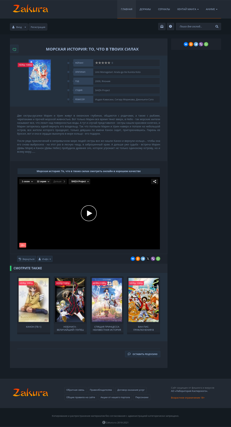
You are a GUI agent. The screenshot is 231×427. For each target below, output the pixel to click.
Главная (126, 9)
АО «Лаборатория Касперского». (189, 391)
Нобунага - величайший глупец (70, 328)
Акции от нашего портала (115, 397)
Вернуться (26, 259)
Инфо (45, 259)
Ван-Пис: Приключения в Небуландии (143, 328)
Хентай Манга (188, 9)
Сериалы (164, 9)
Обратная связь (75, 389)
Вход (19, 27)
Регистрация (38, 27)
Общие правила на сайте (80, 397)
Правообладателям (101, 389)
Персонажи (141, 397)
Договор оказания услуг (131, 389)
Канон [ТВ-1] (33, 326)
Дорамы (145, 9)
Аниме (211, 9)
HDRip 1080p (25, 64)
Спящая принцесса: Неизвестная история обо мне (107, 328)
